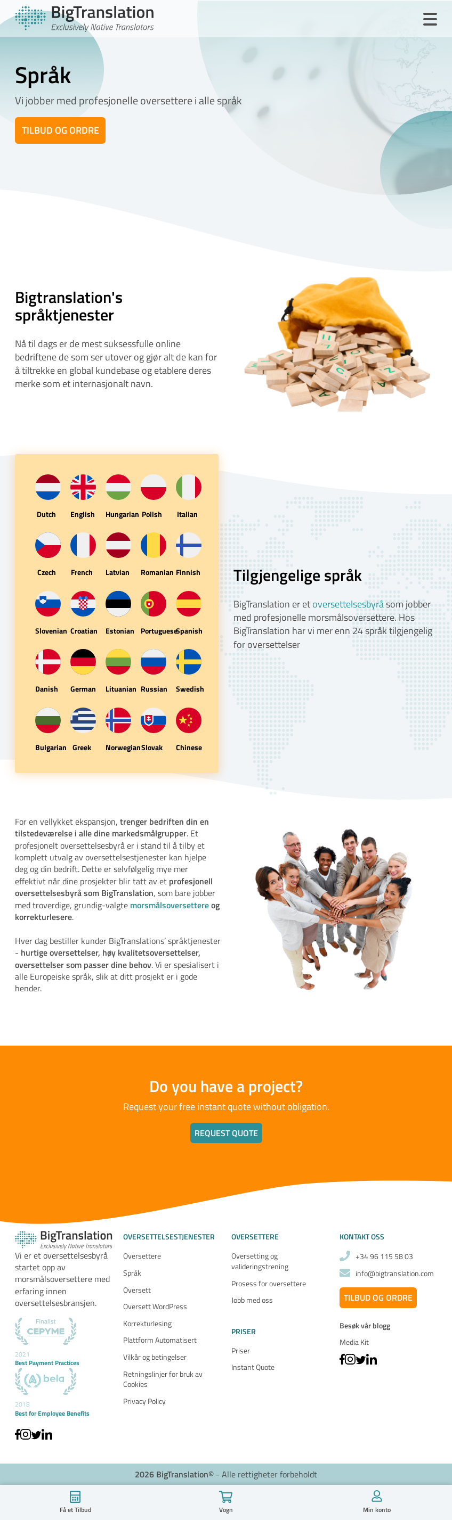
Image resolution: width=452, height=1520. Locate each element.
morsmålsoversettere (169, 905)
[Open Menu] (430, 19)
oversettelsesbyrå (348, 604)
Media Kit (354, 1342)
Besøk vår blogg (365, 1325)
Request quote (226, 1133)
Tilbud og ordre (60, 130)
